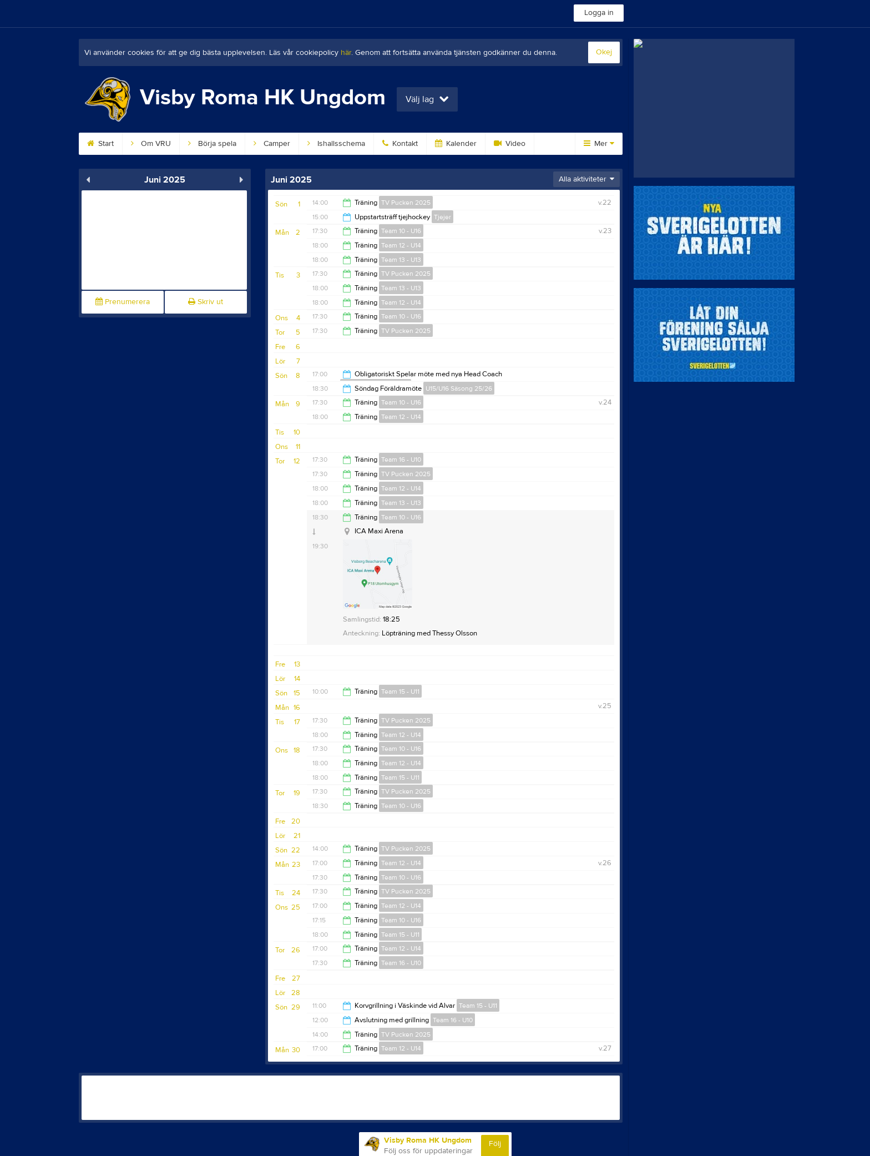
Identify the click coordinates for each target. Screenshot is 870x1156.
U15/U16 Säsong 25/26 (459, 388)
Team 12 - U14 (401, 245)
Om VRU (151, 144)
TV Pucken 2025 (406, 202)
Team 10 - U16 (401, 230)
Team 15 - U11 (400, 691)
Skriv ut (205, 302)
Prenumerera (122, 302)
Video (509, 144)
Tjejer (442, 217)
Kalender (456, 144)
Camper (272, 144)
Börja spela (212, 144)
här (346, 53)
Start (100, 144)
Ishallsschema (336, 144)
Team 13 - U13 (401, 259)
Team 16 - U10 (401, 459)
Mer (599, 144)
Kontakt (400, 144)
